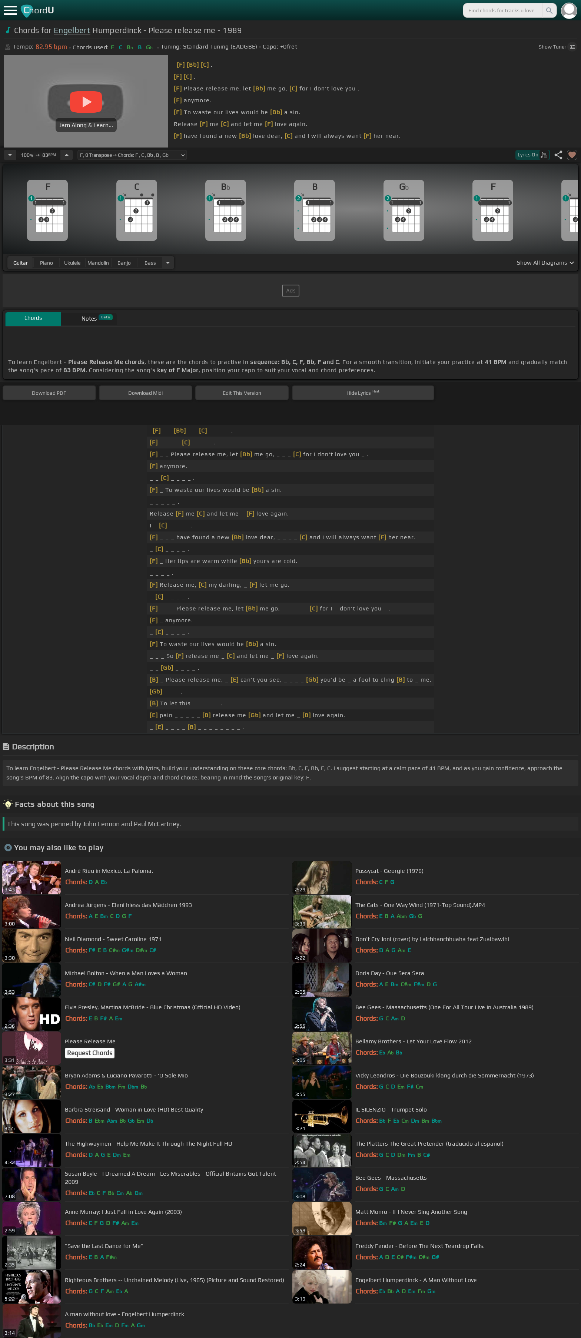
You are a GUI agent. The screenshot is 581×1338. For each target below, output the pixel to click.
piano (46, 263)
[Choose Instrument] (167, 262)
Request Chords (89, 1053)
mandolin (98, 263)
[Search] (548, 10)
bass (150, 263)
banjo (124, 263)
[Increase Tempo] (66, 155)
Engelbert (72, 30)
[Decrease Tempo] (10, 155)
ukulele (72, 263)
